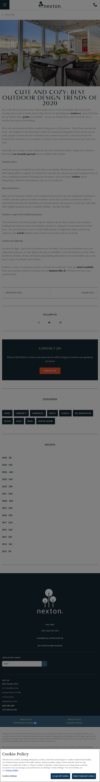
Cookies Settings (9, 776)
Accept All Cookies (60, 777)
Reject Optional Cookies (83, 777)
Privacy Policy (12, 771)
